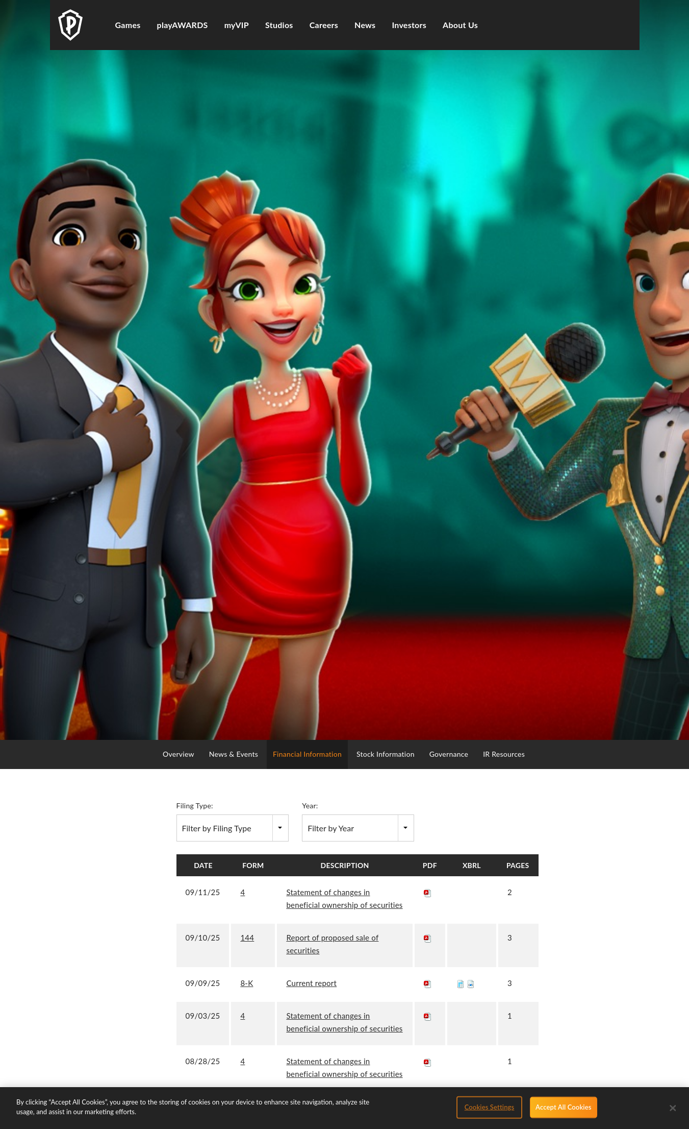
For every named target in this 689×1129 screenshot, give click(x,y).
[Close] (673, 1111)
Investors (409, 25)
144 (247, 937)
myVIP (236, 25)
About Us (460, 25)
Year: (310, 805)
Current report (311, 983)
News (364, 25)
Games (128, 25)
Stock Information (385, 754)
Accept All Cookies (563, 1110)
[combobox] (232, 828)
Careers (324, 25)
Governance (449, 754)
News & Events (233, 754)
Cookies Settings (490, 1110)
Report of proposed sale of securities (332, 944)
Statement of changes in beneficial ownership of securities (344, 898)
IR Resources (504, 754)
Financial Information (307, 754)
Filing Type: (194, 805)
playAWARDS (182, 25)
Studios (279, 25)
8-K (246, 983)
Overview (178, 754)
